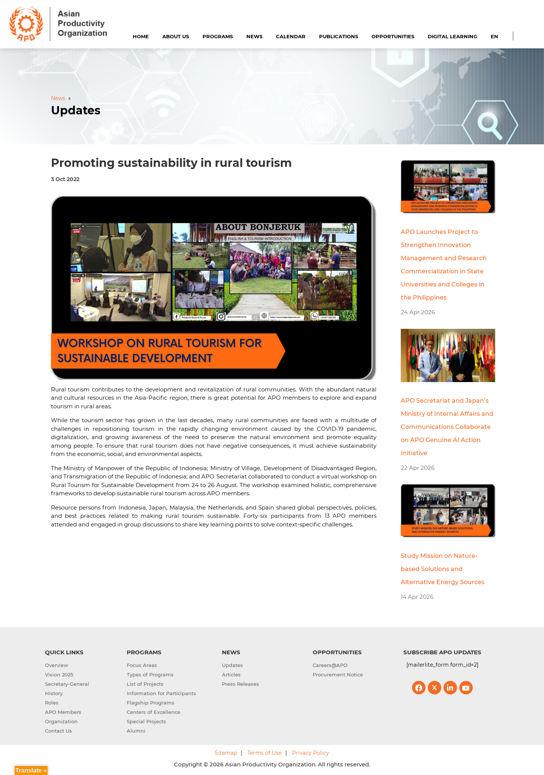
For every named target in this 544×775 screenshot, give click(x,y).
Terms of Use (264, 753)
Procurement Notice (338, 675)
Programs (217, 36)
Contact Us (58, 731)
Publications (338, 36)
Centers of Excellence (153, 712)
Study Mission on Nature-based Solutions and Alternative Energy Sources (442, 569)
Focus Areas (142, 665)
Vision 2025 (59, 675)
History (54, 693)
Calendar (291, 36)
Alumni (136, 731)
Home (141, 36)
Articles (231, 675)
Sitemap (226, 753)
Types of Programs (150, 675)
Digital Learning (452, 36)
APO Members (63, 712)
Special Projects (146, 721)
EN (494, 36)
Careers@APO (330, 665)
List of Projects (145, 684)
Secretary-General (67, 684)
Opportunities (393, 36)
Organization (61, 721)
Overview (56, 665)
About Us (175, 36)
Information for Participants (161, 693)
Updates (232, 665)
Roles (51, 703)
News (254, 36)
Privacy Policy (310, 753)
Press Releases (240, 684)
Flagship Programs (150, 703)
